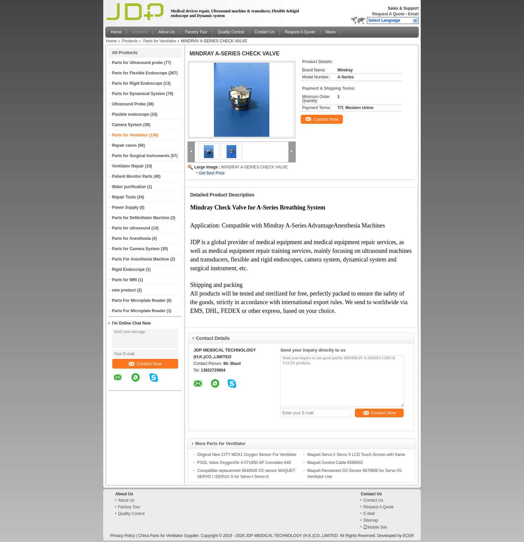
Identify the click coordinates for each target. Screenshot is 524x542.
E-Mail (369, 513)
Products (140, 32)
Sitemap (370, 520)
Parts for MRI (124, 280)
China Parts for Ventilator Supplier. (169, 535)
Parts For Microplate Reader (138, 300)
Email (413, 14)
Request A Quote (388, 14)
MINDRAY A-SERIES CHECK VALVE (254, 167)
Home (116, 32)
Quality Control (231, 32)
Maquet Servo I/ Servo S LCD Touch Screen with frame (356, 454)
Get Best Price (212, 173)
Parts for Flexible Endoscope (139, 73)
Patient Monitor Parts (132, 176)
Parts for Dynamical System (138, 93)
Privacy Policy (122, 535)
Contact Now (145, 363)
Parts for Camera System (136, 248)
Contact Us (264, 32)
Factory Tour (196, 32)
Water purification (129, 186)
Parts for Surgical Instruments (140, 155)
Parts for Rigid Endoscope (137, 83)
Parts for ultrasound (131, 228)
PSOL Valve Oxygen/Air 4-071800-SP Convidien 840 (244, 462)
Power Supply (125, 207)
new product (124, 290)
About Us (166, 32)
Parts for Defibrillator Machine (140, 217)
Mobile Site (375, 527)
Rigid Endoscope (128, 269)
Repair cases (124, 145)
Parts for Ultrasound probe (137, 62)
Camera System (127, 124)
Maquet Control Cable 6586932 (335, 462)
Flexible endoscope (130, 114)
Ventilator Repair (128, 166)
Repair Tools (124, 197)
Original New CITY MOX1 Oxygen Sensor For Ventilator (246, 454)
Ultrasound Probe (129, 104)
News (330, 32)
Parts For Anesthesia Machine (140, 259)
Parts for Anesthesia (131, 238)
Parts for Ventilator (159, 41)
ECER (408, 535)
